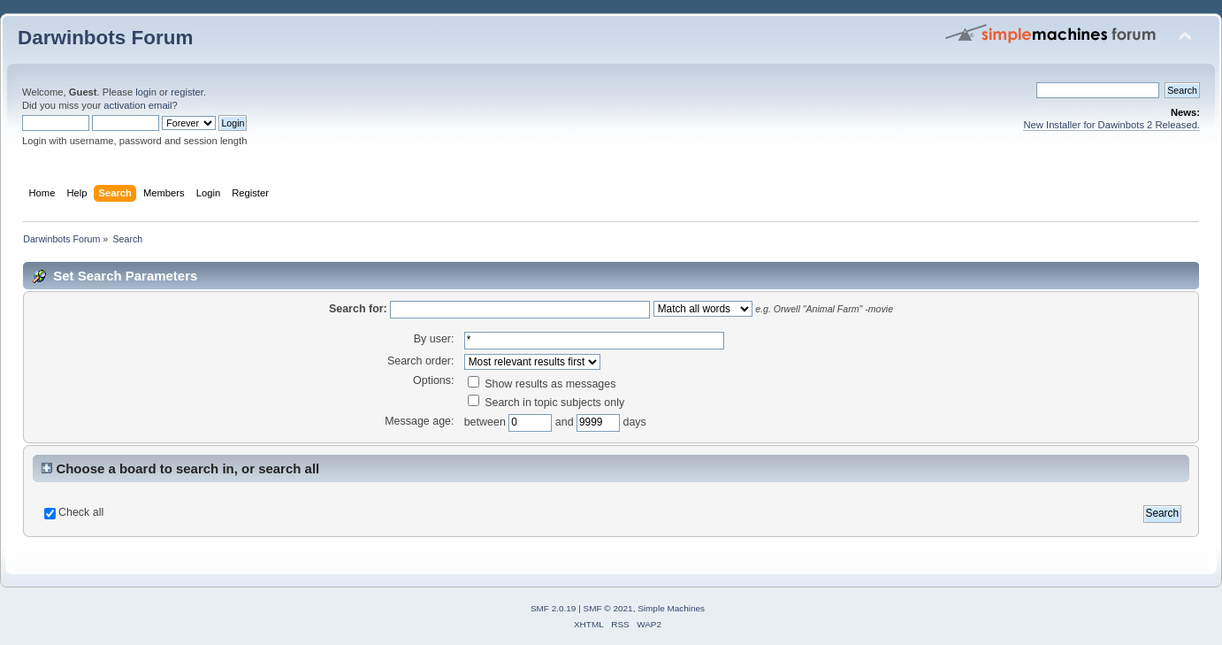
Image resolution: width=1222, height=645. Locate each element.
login (146, 92)
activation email (137, 105)
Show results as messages (542, 384)
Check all (80, 512)
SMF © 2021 (608, 608)
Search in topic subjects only (546, 402)
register (187, 92)
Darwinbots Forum (105, 38)
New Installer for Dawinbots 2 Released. (1111, 124)
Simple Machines (671, 608)
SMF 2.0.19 (554, 608)
